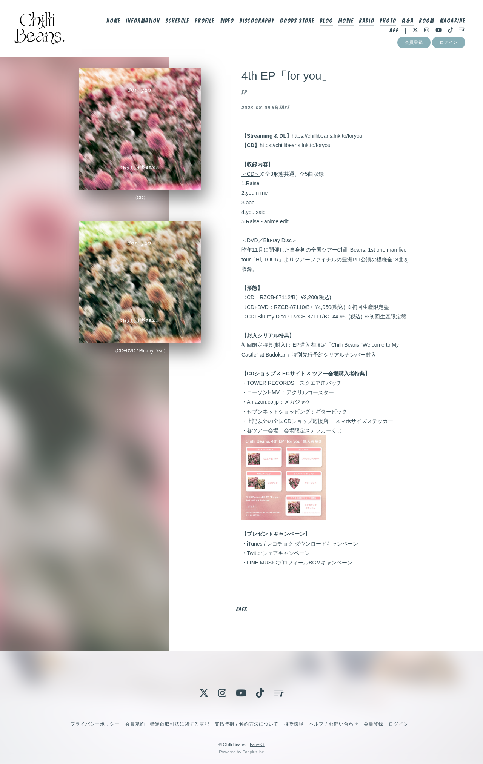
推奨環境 (294, 724)
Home (113, 21)
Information (142, 21)
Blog (325, 21)
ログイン (449, 44)
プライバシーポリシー (95, 724)
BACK (241, 609)
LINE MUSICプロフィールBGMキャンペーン (299, 563)
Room (426, 21)
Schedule (177, 21)
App (393, 31)
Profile (204, 21)
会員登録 (414, 44)
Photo (387, 21)
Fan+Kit (257, 744)
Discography (256, 21)
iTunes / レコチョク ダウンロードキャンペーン (302, 544)
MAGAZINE (452, 21)
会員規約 (135, 724)
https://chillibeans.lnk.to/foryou (327, 136)
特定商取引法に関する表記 (179, 724)
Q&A (407, 21)
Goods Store (296, 21)
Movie (345, 21)
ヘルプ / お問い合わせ (333, 724)
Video (226, 21)
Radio (366, 21)
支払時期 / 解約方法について (247, 724)
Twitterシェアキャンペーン (278, 553)
